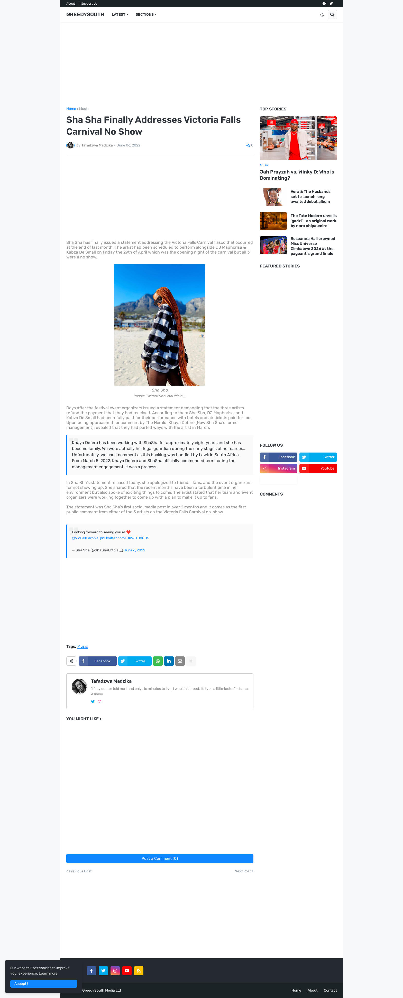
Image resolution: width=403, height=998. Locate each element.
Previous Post (80, 871)
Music (84, 109)
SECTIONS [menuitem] (145, 14)
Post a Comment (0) (160, 858)
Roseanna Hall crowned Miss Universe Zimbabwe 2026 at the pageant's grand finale (313, 246)
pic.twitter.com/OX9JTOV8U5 (124, 538)
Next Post (243, 871)
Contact (330, 990)
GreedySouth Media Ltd (101, 990)
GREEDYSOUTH (85, 14)
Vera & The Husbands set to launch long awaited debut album (311, 196)
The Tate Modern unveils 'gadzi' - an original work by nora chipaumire (314, 220)
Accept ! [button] (21, 984)
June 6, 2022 (134, 550)
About (70, 3)
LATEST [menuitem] (118, 14)
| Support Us (88, 3)
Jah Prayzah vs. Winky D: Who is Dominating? (297, 175)
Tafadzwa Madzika (111, 681)
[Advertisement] (201, 65)
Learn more (48, 973)
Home (71, 109)
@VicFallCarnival (85, 538)
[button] (322, 14)
